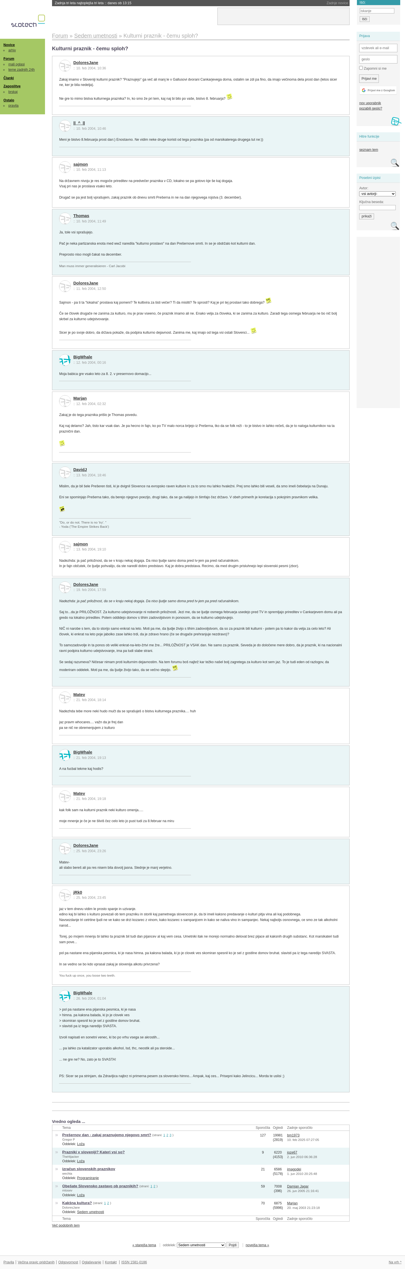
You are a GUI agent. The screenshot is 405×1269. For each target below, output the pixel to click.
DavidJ (80, 469)
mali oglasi (16, 64)
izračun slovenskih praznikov (88, 1169)
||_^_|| (79, 123)
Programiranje (88, 1178)
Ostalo (8, 100)
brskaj (13, 92)
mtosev (67, 1190)
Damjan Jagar (298, 1186)
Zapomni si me (372, 68)
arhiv (12, 50)
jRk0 (77, 892)
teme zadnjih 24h (21, 70)
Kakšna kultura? (77, 1203)
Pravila (8, 1262)
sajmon (80, 164)
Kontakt (111, 1262)
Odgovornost (68, 1262)
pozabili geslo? (370, 108)
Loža (81, 1144)
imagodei (294, 1169)
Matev (79, 694)
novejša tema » (257, 1245)
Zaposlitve (12, 86)
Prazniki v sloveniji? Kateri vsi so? (93, 1152)
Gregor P (68, 1139)
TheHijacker (70, 1156)
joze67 (292, 1152)
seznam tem (368, 150)
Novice (9, 45)
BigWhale (82, 357)
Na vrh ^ (395, 1262)
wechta (67, 1173)
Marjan (80, 398)
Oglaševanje (91, 1262)
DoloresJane (85, 62)
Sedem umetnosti (90, 1212)
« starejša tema (144, 1245)
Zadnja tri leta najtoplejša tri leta (93, 3)
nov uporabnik (370, 103)
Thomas (81, 215)
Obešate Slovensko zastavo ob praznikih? (100, 1186)
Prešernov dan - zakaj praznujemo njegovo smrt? (106, 1135)
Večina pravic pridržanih (36, 1262)
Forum (8, 59)
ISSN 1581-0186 (134, 1262)
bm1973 (293, 1135)
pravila (13, 106)
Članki (8, 78)
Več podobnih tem (66, 1225)
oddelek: (194, 1245)
